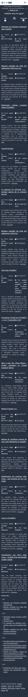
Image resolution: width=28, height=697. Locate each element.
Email (9, 686)
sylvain (17, 121)
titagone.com (14, 10)
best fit (21, 204)
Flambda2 (17, 292)
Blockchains (4, 453)
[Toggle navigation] (25, 3)
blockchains (18, 290)
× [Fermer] (26, 8)
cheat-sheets (18, 381)
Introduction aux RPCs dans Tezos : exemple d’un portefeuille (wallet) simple (14, 557)
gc (25, 204)
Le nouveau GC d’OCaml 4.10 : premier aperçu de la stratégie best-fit (14, 192)
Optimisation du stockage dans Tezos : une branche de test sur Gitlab (14, 479)
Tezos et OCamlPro (8, 518)
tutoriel (24, 158)
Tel (13, 686)
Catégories (23, 19)
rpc (24, 569)
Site (5, 19)
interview (23, 119)
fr (20, 41)
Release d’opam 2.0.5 (9, 409)
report (16, 334)
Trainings (3, 160)
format (17, 160)
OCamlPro (4, 76)
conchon (21, 121)
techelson (22, 451)
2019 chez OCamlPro (8, 270)
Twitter (19, 684)
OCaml (10, 39)
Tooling (10, 420)
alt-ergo (22, 78)
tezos (25, 491)
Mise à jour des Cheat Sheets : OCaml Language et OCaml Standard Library (14, 365)
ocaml (24, 39)
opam (24, 284)
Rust (16, 286)
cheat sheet (20, 282)
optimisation (18, 493)
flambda (17, 41)
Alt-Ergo (24, 288)
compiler (24, 280)
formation (17, 336)
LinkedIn (4, 686)
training (22, 334)
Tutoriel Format (7, 149)
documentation (19, 162)
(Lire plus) (16, 59)
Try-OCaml (23, 286)
